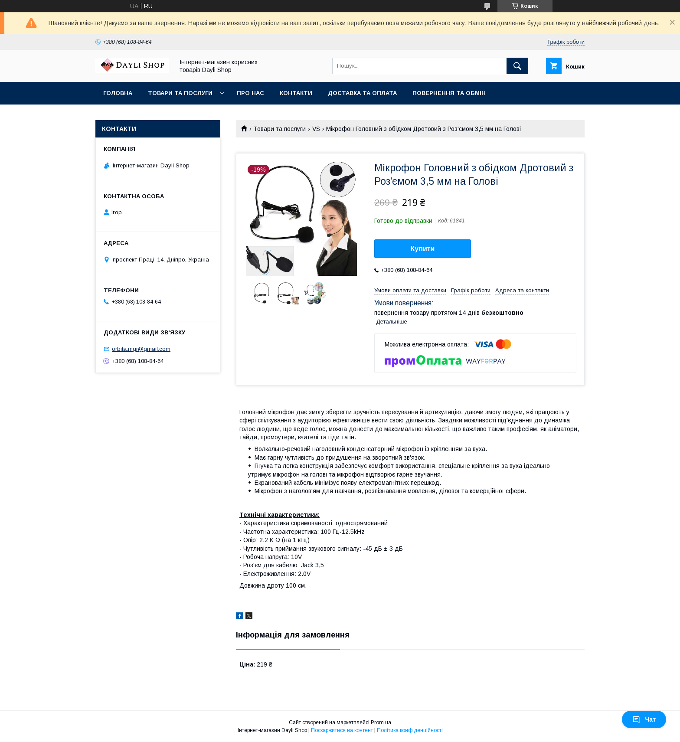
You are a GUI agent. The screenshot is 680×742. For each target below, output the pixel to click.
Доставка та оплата (362, 93)
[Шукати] (517, 66)
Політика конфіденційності (410, 730)
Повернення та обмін (449, 93)
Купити (423, 248)
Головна (117, 93)
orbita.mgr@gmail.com (141, 349)
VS (316, 128)
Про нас (250, 93)
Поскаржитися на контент (342, 730)
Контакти (296, 93)
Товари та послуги (180, 93)
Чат (644, 719)
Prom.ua (381, 722)
